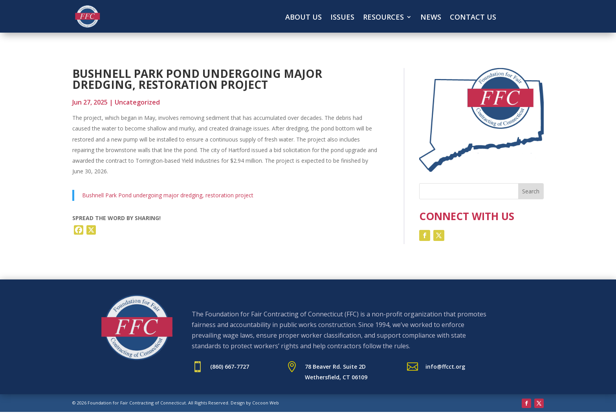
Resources (383, 18)
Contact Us (473, 18)
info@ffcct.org (445, 366)
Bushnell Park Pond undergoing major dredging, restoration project (167, 195)
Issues (342, 18)
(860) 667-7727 (229, 366)
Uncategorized (137, 102)
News (430, 18)
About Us (303, 18)
